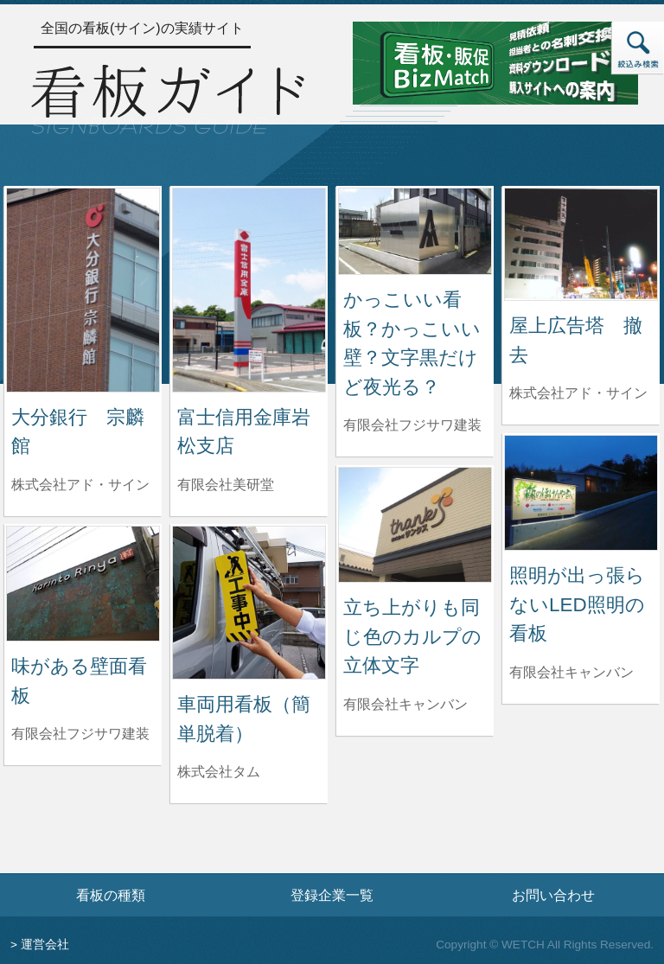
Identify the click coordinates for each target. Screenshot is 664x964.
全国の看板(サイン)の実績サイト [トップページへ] (142, 28)
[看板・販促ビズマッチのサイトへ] (495, 61)
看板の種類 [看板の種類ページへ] (110, 895)
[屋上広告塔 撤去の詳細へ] (581, 243)
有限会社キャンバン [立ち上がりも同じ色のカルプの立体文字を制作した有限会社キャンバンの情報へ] (405, 704)
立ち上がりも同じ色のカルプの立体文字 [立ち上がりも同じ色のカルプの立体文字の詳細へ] (412, 636)
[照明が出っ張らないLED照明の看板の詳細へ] (581, 491)
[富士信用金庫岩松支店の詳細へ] (249, 289)
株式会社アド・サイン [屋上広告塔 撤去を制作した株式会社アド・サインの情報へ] (578, 393)
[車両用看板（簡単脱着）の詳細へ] (249, 601)
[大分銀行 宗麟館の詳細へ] (83, 289)
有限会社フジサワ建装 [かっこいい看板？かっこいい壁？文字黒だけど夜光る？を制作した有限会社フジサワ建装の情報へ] (412, 425)
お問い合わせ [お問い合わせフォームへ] (553, 895)
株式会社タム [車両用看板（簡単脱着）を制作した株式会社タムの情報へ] (218, 771)
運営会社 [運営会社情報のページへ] (45, 944)
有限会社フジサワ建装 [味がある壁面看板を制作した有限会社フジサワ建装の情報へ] (80, 733)
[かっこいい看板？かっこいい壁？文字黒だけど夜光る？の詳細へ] (415, 230)
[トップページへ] (167, 97)
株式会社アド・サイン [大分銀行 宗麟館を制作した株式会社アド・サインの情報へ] (80, 484)
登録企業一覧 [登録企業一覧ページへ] (332, 895)
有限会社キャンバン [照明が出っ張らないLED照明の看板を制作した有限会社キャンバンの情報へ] (571, 672)
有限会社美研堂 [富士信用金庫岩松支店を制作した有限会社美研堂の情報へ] (225, 484)
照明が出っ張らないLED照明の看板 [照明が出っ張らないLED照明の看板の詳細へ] (577, 604)
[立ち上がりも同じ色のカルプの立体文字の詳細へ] (415, 523)
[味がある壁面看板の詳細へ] (83, 582)
